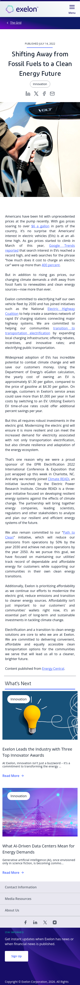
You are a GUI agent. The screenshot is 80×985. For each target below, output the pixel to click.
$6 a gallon (40, 226)
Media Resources (18, 898)
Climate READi (58, 479)
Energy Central (53, 668)
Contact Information (21, 887)
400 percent (51, 265)
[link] (22, 9)
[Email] (52, 93)
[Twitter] (36, 93)
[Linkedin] (28, 93)
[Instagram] (54, 922)
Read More (13, 775)
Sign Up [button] (16, 956)
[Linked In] (35, 922)
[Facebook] (44, 93)
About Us (12, 910)
